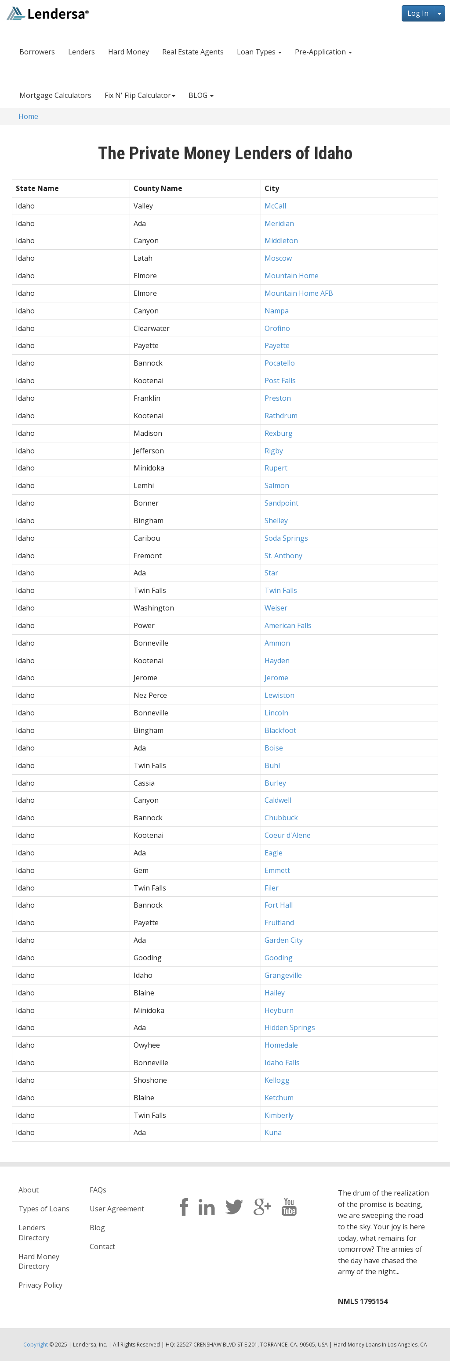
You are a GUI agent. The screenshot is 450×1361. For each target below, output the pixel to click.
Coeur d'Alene (288, 835)
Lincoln (276, 713)
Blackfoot (280, 730)
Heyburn (279, 1010)
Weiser (276, 608)
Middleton (281, 240)
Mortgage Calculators (55, 95)
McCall (275, 206)
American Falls (288, 625)
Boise (274, 748)
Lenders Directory (33, 1232)
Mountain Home (292, 275)
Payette (277, 345)
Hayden (277, 660)
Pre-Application (323, 52)
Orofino (277, 328)
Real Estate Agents (193, 52)
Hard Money (128, 52)
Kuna (273, 1132)
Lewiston (279, 695)
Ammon (277, 643)
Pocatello (280, 363)
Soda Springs (286, 538)
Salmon (277, 485)
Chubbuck (281, 817)
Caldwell (278, 800)
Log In (417, 13)
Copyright (35, 1344)
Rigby (274, 451)
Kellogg (277, 1080)
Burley (275, 783)
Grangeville (283, 975)
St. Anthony (283, 555)
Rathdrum (281, 415)
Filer (272, 888)
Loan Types (259, 52)
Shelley (276, 520)
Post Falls (280, 380)
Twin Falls (281, 590)
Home (28, 116)
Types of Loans (43, 1209)
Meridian (279, 223)
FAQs (98, 1190)
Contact (102, 1246)
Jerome (276, 677)
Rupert (276, 468)
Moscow (278, 258)
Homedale (281, 1045)
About (28, 1190)
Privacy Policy (40, 1285)
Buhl (272, 765)
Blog (97, 1227)
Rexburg (279, 433)
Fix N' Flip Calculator (140, 95)
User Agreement (117, 1209)
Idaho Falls (282, 1062)
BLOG (201, 95)
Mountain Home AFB (299, 293)
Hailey (275, 993)
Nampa (277, 311)
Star (271, 573)
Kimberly (279, 1115)
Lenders (81, 52)
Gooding (279, 957)
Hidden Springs (290, 1027)
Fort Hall (279, 905)
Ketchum (279, 1097)
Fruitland (279, 922)
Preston (278, 398)
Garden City (284, 940)
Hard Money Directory (38, 1261)
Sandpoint (281, 503)
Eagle (274, 853)
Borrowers (37, 52)
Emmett (277, 870)
